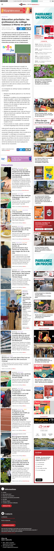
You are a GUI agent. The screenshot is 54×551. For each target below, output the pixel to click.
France (14, 242)
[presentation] (35, 336)
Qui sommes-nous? (7, 494)
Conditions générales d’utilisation (10, 502)
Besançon (14, 168)
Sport (25, 409)
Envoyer (39, 480)
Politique (24, 242)
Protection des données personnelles (11, 497)
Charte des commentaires (8, 495)
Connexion (48, 229)
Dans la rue (39, 466)
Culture (20, 210)
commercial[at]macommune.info (8, 521)
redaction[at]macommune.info (8, 518)
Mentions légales (6, 501)
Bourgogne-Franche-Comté (19, 433)
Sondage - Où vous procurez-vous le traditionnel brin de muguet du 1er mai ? (43, 459)
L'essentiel (44, 41)
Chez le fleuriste (40, 464)
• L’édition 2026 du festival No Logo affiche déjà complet (43, 53)
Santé (25, 168)
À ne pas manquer (44, 328)
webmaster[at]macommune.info (8, 532)
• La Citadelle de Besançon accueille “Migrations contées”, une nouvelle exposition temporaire (43, 57)
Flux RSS (5, 499)
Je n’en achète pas (41, 470)
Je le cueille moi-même (42, 468)
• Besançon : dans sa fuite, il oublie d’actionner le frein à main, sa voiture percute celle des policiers (43, 45)
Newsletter (6, 505)
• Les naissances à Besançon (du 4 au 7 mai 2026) (43, 62)
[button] (50, 1)
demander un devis (8, 525)
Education (5, 16)
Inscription (39, 229)
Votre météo (44, 416)
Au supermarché (40, 462)
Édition (30, 4)
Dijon (13, 459)
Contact (4, 492)
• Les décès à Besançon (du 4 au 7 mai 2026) (43, 49)
